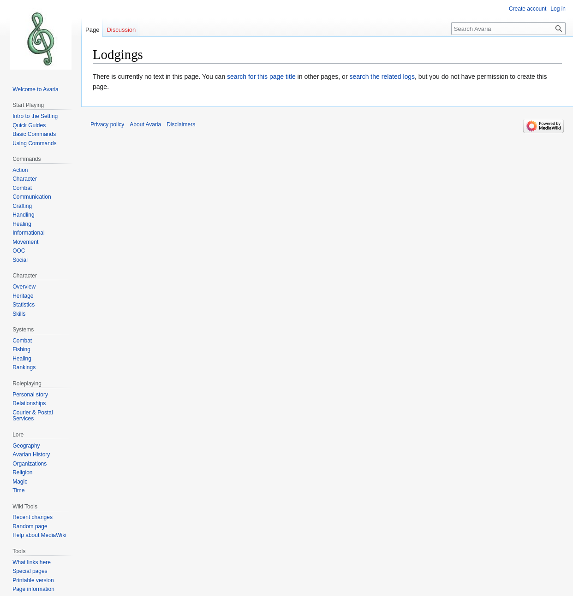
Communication (31, 197)
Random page (29, 526)
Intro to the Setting (35, 116)
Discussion (121, 29)
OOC (18, 251)
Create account (527, 9)
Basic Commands (34, 134)
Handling (23, 215)
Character (24, 179)
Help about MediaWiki (39, 535)
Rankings (24, 367)
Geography (26, 446)
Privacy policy (107, 124)
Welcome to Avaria (35, 89)
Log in (558, 9)
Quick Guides (29, 125)
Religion (22, 472)
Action (20, 170)
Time (18, 490)
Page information (33, 589)
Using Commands (34, 143)
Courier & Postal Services (32, 415)
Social (20, 260)
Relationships (29, 403)
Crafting (22, 206)
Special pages (29, 571)
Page (92, 29)
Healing (21, 224)
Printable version (33, 580)
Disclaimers (181, 124)
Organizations (29, 463)
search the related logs (382, 76)
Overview (24, 286)
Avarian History (31, 454)
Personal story (30, 394)
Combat (22, 188)
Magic (19, 481)
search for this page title (261, 76)
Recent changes (32, 517)
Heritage (22, 296)
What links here (31, 562)
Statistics (23, 304)
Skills (18, 314)
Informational (28, 233)
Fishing (21, 349)
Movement (25, 242)
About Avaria (145, 124)
